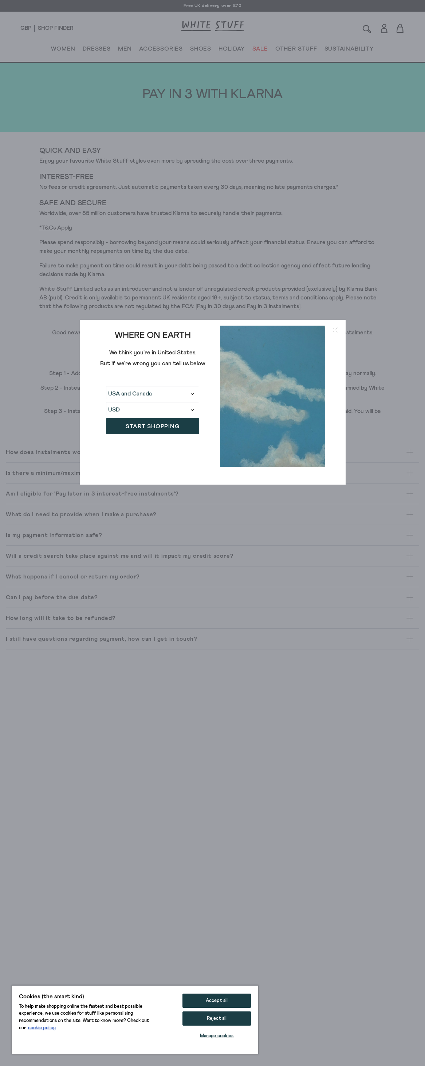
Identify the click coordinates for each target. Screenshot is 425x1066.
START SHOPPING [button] (152, 426)
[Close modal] (335, 330)
